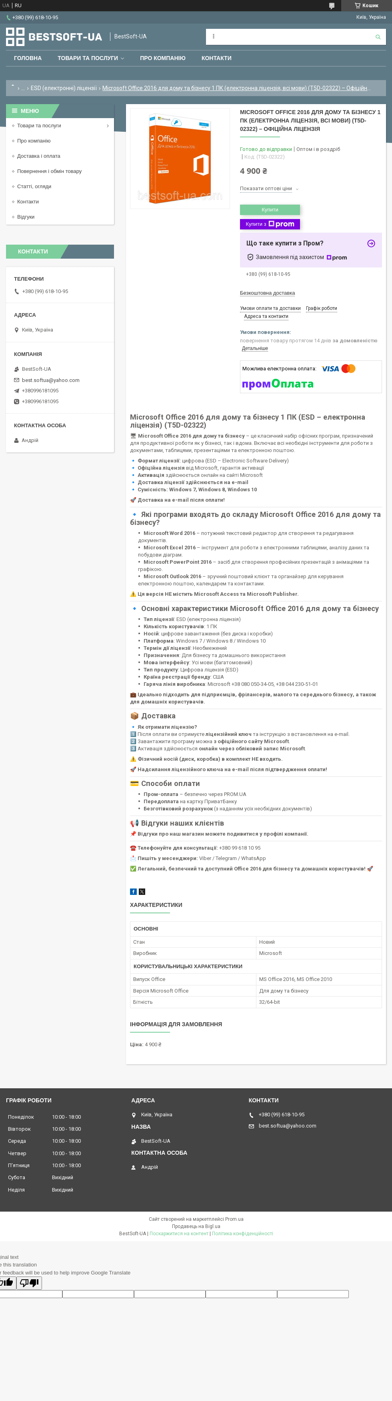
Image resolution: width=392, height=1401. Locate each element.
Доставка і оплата (38, 156)
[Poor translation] (29, 1283)
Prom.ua (234, 1219)
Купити (270, 210)
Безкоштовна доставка (267, 293)
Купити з (270, 224)
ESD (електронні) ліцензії (64, 88)
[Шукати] (378, 37)
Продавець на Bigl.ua (196, 1226)
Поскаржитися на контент (179, 1233)
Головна (28, 58)
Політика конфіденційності (242, 1233)
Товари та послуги (88, 58)
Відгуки (25, 217)
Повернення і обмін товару (49, 171)
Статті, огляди (34, 186)
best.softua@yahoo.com (51, 380)
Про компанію (163, 58)
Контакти (217, 58)
